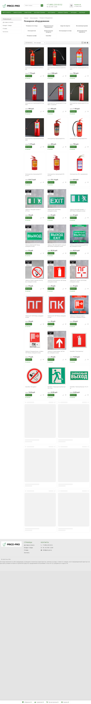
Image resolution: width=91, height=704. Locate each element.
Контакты (5, 31)
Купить (28, 76)
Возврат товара (7, 25)
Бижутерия (27, 12)
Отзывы (5, 28)
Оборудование (34, 18)
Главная (26, 18)
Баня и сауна (18, 12)
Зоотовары (51, 12)
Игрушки (73, 12)
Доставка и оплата (8, 22)
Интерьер (82, 12)
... (88, 12)
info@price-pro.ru (47, 683)
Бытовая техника (39, 12)
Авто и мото (7, 12)
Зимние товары (63, 12)
